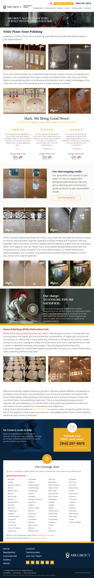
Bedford (11, 494)
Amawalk (11, 479)
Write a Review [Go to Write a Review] (51, 3)
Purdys (51, 525)
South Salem (73, 494)
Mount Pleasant (54, 485)
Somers (71, 491)
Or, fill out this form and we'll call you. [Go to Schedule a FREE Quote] (72, 447)
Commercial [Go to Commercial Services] (50, 8)
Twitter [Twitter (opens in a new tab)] (37, 562)
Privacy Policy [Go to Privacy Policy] (17, 573)
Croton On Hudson (14, 528)
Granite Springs (33, 488)
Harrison (31, 494)
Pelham (51, 508)
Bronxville (11, 505)
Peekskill (51, 505)
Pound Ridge (53, 519)
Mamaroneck (32, 525)
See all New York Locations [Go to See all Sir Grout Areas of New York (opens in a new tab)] (45, 535)
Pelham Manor (54, 511)
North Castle (53, 496)
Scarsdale (72, 479)
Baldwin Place (13, 491)
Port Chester (53, 517)
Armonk (10, 488)
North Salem (53, 499)
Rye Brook (52, 531)
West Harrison (73, 514)
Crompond (12, 519)
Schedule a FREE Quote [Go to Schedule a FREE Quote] (63, 4)
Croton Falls (12, 525)
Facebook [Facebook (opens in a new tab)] (32, 562)
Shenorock (72, 482)
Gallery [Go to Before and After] (60, 8)
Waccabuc (73, 511)
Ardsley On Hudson (14, 485)
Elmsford (31, 482)
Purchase (52, 522)
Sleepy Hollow (73, 488)
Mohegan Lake (33, 531)
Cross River (11, 522)
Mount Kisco (53, 482)
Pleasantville (53, 514)
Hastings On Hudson (35, 499)
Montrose (52, 479)
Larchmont (32, 514)
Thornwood (73, 499)
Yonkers (71, 519)
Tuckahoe (72, 502)
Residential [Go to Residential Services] (38, 8)
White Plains (73, 517)
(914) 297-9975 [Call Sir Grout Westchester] (83, 3)
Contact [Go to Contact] (87, 8)
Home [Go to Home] (6, 548)
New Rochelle (53, 494)
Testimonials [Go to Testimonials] (76, 8)
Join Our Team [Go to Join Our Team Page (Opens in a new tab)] (34, 556)
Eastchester (32, 479)
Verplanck (72, 508)
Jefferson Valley (33, 508)
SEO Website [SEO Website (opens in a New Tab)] (78, 573)
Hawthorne (32, 502)
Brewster (11, 499)
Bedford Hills (12, 496)
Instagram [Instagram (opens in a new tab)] (27, 562)
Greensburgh (32, 491)
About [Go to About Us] (67, 8)
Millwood (31, 528)
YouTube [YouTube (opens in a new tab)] (42, 562)
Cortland (11, 514)
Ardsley (10, 482)
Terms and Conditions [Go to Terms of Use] (30, 573)
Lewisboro (31, 517)
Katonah (31, 511)
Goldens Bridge (33, 485)
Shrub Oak (72, 485)
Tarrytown (72, 496)
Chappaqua (12, 511)
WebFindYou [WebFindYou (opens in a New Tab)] (87, 573)
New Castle (52, 491)
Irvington (31, 505)
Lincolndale (32, 519)
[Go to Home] (17, 7)
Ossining (51, 502)
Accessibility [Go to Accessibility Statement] (6, 573)
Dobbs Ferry (12, 531)
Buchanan (11, 508)
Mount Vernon (53, 488)
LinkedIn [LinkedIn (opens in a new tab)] (47, 562)
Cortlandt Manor (14, 517)
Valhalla (72, 505)
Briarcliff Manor (13, 502)
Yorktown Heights (75, 522)
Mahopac (31, 522)
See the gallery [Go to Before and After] (66, 197)
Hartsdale (31, 496)
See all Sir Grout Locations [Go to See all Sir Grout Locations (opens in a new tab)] (37, 538)
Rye (50, 528)
